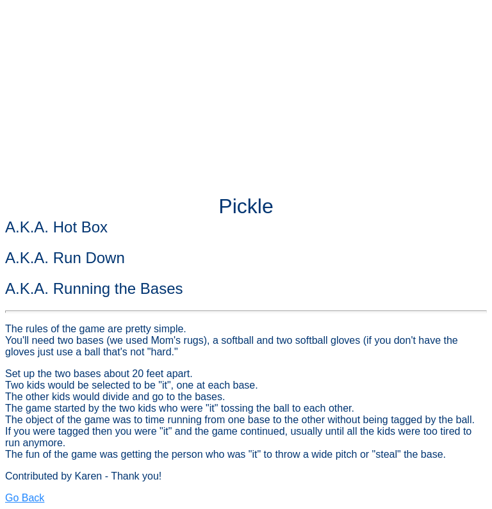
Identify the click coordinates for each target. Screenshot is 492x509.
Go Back (24, 497)
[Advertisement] (246, 94)
